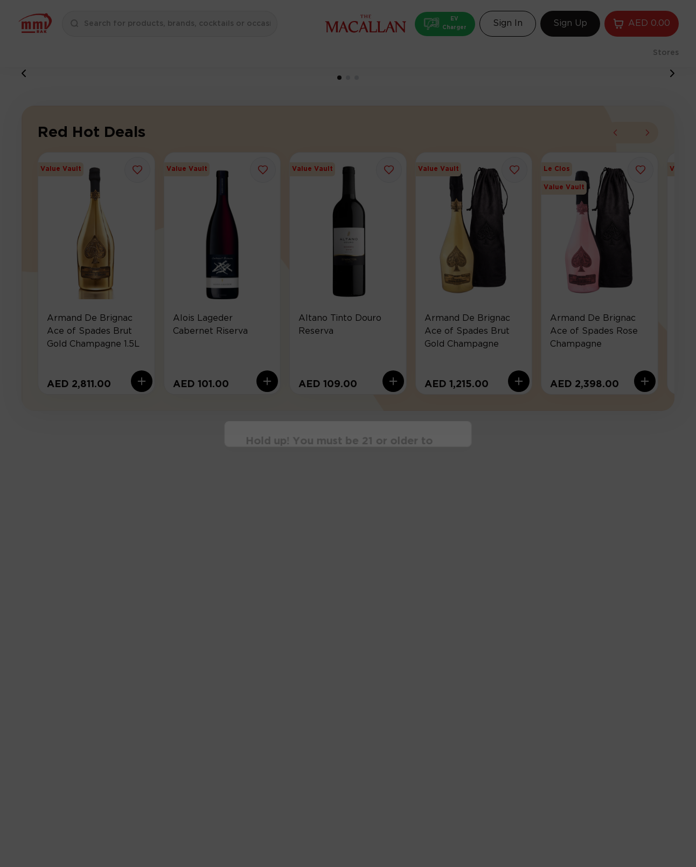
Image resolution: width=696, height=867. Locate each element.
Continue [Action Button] (348, 466)
